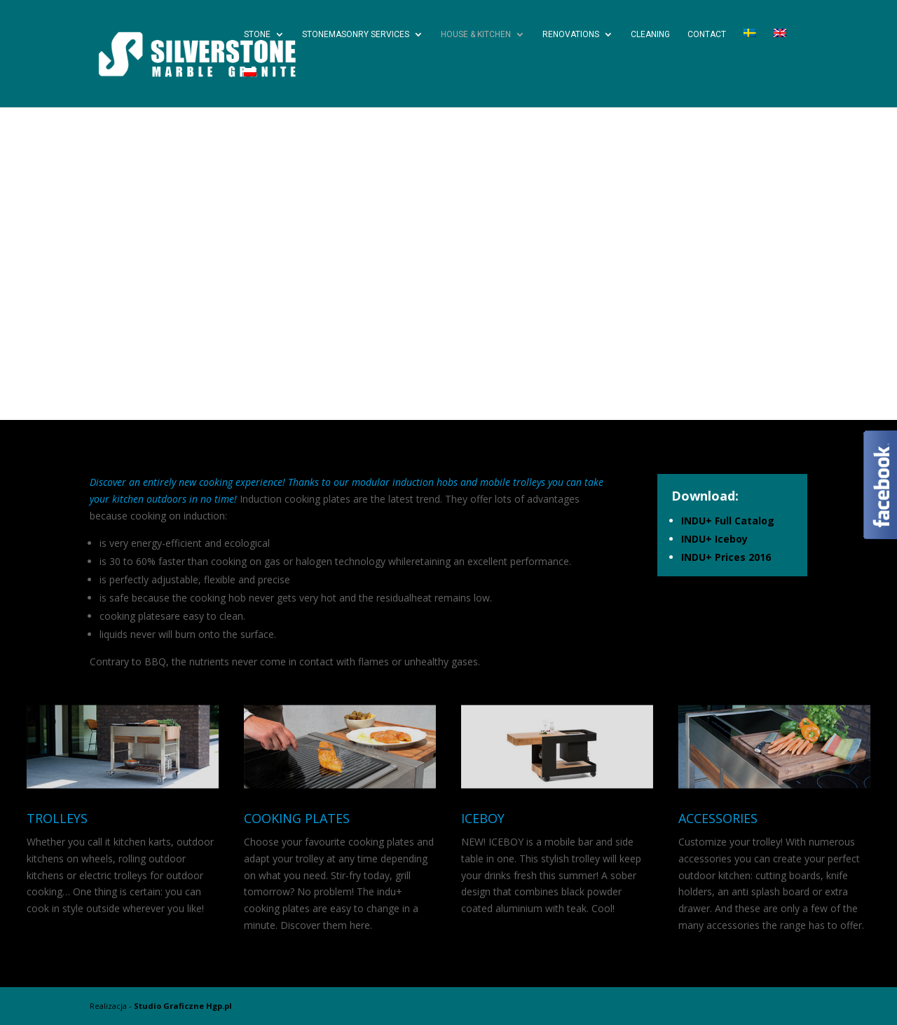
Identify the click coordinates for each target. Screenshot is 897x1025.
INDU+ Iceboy (714, 538)
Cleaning (650, 34)
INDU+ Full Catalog (727, 520)
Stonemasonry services (355, 34)
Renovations (570, 34)
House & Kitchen (476, 34)
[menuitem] (750, 48)
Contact (706, 34)
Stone (257, 34)
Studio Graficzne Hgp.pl (183, 1005)
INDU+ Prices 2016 (726, 557)
